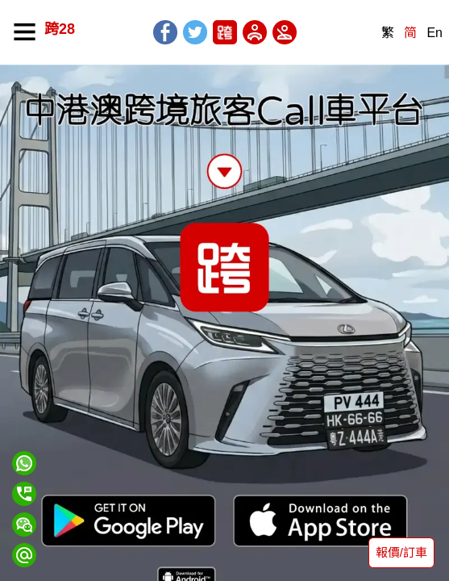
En (434, 33)
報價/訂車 (401, 552)
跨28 (59, 29)
